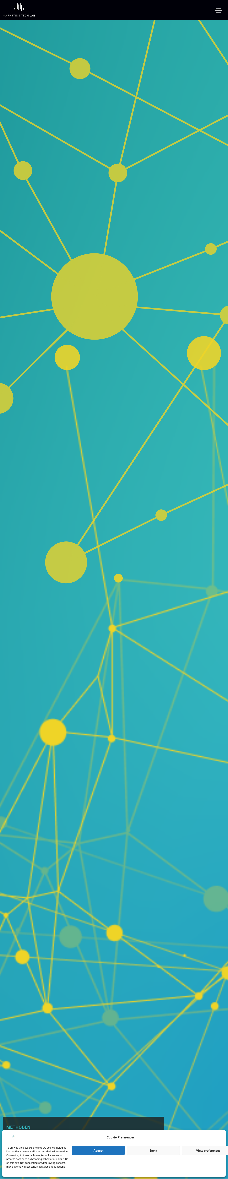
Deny (153, 1150)
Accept (98, 1150)
